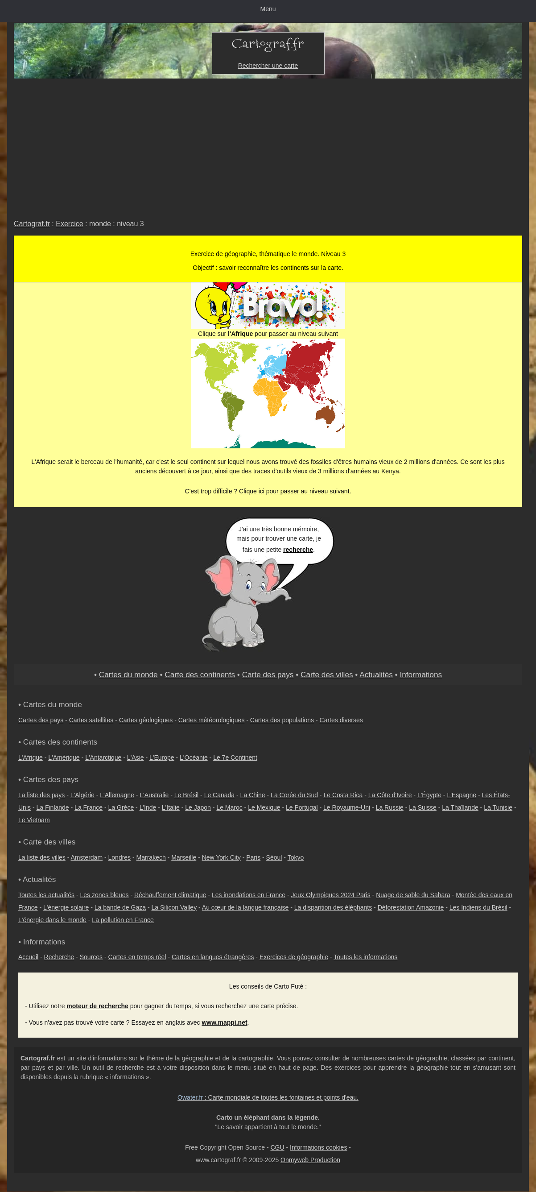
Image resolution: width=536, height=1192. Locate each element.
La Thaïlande (460, 807)
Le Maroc (229, 807)
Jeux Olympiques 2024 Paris (330, 894)
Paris (253, 857)
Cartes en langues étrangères (213, 956)
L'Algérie (82, 795)
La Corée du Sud (294, 795)
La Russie (390, 807)
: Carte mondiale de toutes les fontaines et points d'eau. (268, 1097)
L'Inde (148, 807)
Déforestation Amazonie (411, 907)
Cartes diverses (341, 720)
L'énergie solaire (66, 907)
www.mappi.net (224, 1022)
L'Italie (171, 807)
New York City (221, 857)
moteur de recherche (97, 1006)
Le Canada (219, 795)
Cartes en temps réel (137, 956)
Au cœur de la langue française (245, 907)
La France (88, 807)
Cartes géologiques (146, 720)
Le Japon (198, 807)
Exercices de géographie (294, 956)
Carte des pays (268, 674)
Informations (421, 674)
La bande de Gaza (120, 907)
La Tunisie (498, 807)
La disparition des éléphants (333, 907)
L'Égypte (429, 795)
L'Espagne (461, 795)
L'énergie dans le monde (52, 919)
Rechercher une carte (268, 65)
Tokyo (296, 857)
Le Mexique (264, 807)
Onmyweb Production (310, 1159)
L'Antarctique (103, 757)
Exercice (69, 224)
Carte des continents (200, 674)
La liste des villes (42, 857)
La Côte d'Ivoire (390, 795)
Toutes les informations (365, 956)
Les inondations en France (248, 894)
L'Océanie (194, 757)
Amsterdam (87, 857)
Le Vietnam (34, 820)
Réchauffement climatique (170, 894)
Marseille (183, 857)
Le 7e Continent (235, 757)
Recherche (59, 956)
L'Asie (135, 757)
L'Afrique (30, 757)
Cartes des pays (40, 720)
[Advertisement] (268, 145)
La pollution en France (123, 919)
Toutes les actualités (46, 894)
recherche (298, 549)
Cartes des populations (282, 720)
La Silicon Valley (174, 907)
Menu (268, 8)
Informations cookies (318, 1147)
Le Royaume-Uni (346, 807)
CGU (277, 1147)
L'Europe (161, 757)
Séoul (274, 857)
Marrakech (151, 857)
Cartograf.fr (32, 224)
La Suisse (422, 807)
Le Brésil (186, 795)
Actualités (376, 674)
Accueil (28, 956)
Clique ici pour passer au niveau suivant (294, 491)
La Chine (252, 795)
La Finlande (52, 807)
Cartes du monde (128, 674)
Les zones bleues (104, 894)
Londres (119, 857)
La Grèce (121, 807)
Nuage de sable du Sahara (413, 894)
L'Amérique (63, 757)
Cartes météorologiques (211, 720)
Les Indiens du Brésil (478, 907)
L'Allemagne (117, 795)
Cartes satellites (91, 720)
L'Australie (154, 795)
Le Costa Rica (343, 795)
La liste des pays (41, 795)
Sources (91, 956)
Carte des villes (327, 674)
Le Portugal (302, 807)
